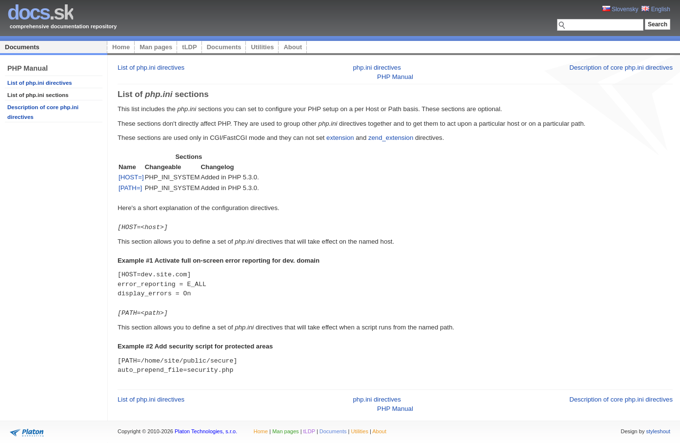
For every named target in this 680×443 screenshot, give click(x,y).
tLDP (189, 47)
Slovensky (620, 9)
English (655, 9)
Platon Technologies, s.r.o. (206, 430)
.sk (40, 12)
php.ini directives (377, 67)
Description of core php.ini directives (621, 67)
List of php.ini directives (39, 83)
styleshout (658, 430)
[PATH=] (130, 188)
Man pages (156, 47)
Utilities (262, 47)
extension (340, 137)
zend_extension (390, 137)
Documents (22, 47)
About (292, 47)
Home (121, 47)
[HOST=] (131, 177)
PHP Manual (395, 76)
